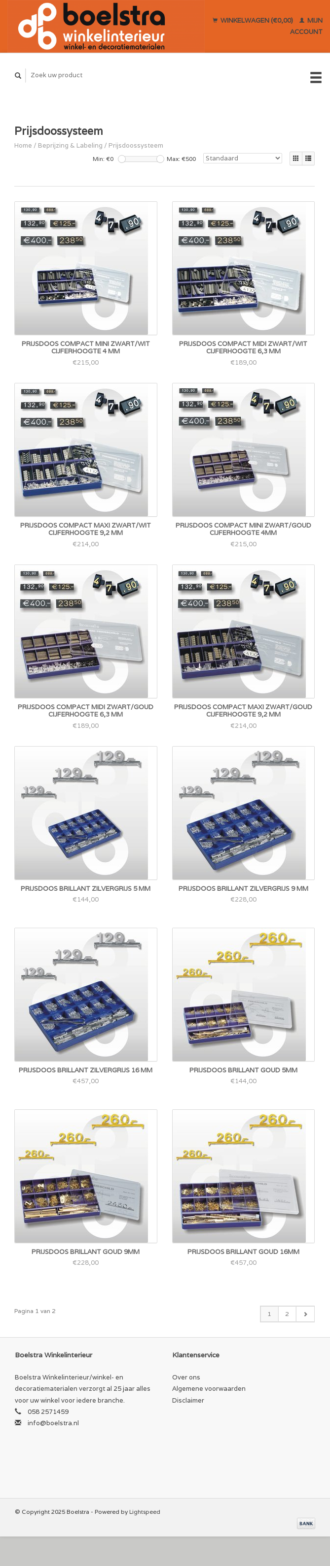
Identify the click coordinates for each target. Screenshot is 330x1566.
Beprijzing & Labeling (70, 145)
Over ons (186, 1377)
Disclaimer (188, 1400)
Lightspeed (144, 1511)
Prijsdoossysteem (136, 145)
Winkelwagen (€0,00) (253, 20)
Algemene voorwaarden (209, 1388)
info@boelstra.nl (53, 1423)
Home (23, 145)
